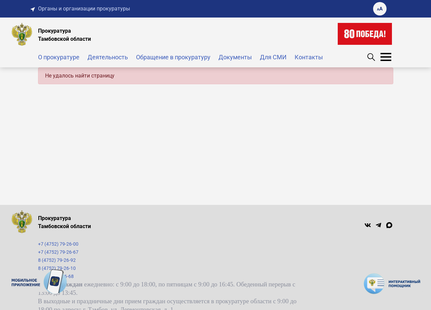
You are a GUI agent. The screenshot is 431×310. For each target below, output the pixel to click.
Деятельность (108, 57)
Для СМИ (273, 57)
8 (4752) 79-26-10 (57, 268)
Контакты (309, 57)
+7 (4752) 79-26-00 (58, 244)
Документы (235, 57)
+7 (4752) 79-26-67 (58, 252)
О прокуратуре (58, 57)
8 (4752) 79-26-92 (57, 260)
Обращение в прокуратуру (173, 57)
